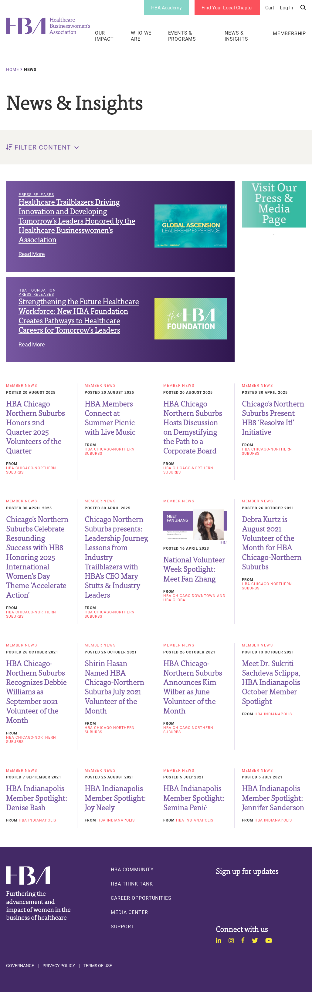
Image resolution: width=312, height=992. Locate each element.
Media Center (129, 912)
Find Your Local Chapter (227, 7)
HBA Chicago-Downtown (189, 595)
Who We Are (141, 36)
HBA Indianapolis (273, 714)
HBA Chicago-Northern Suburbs (31, 470)
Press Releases (36, 195)
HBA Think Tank (132, 884)
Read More (32, 254)
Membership (289, 33)
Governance (20, 965)
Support (122, 926)
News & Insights (236, 36)
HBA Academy (166, 7)
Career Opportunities (141, 898)
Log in (286, 8)
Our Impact (104, 36)
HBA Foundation (37, 290)
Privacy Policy (58, 965)
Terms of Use (97, 965)
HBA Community (132, 869)
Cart (269, 8)
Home (12, 69)
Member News (21, 385)
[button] (156, 147)
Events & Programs (182, 36)
